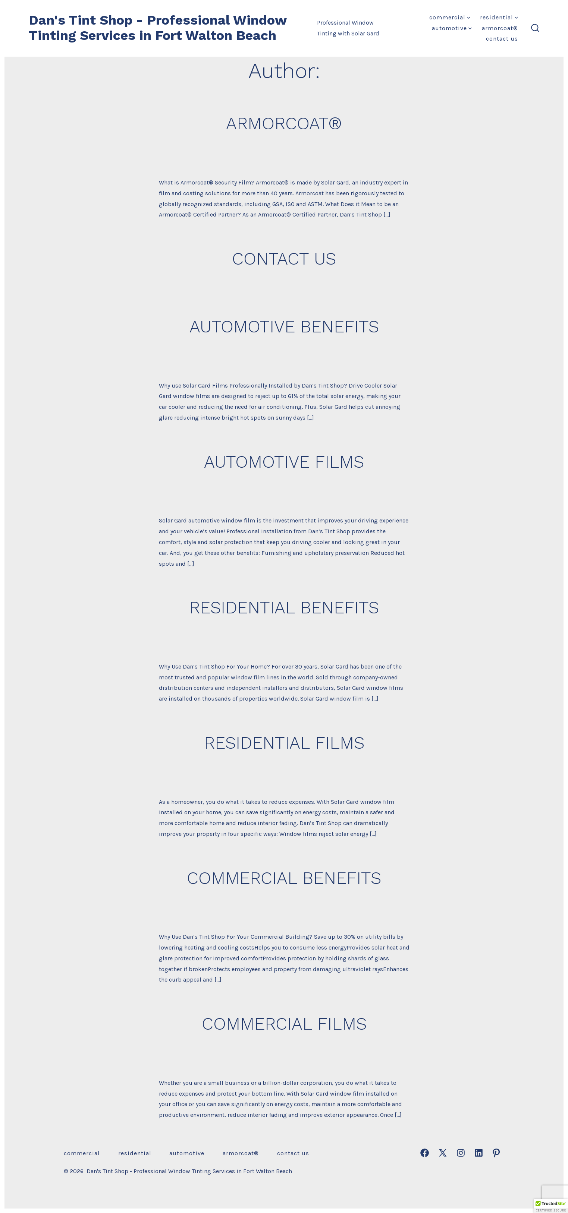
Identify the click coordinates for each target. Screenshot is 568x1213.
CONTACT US (502, 38)
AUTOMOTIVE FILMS (284, 462)
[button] (551, 1206)
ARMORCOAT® (500, 28)
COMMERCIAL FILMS (284, 1024)
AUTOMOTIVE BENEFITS (284, 326)
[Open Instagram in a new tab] (461, 1153)
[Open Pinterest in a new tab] (496, 1153)
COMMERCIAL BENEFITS (284, 878)
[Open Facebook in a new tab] (425, 1153)
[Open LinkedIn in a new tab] (479, 1153)
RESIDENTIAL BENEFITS (284, 607)
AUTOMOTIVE (452, 28)
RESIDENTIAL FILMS (284, 743)
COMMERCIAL (449, 17)
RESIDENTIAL (499, 17)
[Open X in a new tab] (442, 1153)
